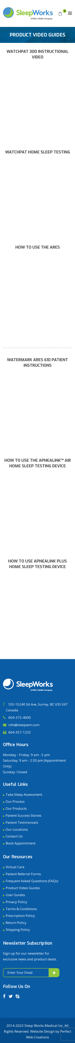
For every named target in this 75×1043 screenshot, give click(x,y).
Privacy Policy (16, 902)
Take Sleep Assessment (24, 794)
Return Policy (16, 922)
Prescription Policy (20, 915)
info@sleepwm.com (23, 725)
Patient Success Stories (23, 815)
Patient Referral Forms (23, 874)
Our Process (15, 801)
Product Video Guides (23, 888)
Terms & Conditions (21, 909)
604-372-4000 (19, 717)
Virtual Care (15, 867)
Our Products (16, 808)
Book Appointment (20, 843)
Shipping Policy (18, 929)
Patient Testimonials (22, 822)
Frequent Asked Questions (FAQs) (32, 881)
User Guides (15, 895)
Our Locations (17, 829)
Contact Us (14, 836)
